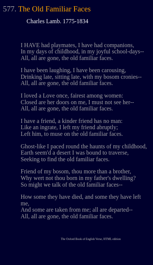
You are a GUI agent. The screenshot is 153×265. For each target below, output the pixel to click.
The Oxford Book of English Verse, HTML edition (91, 239)
